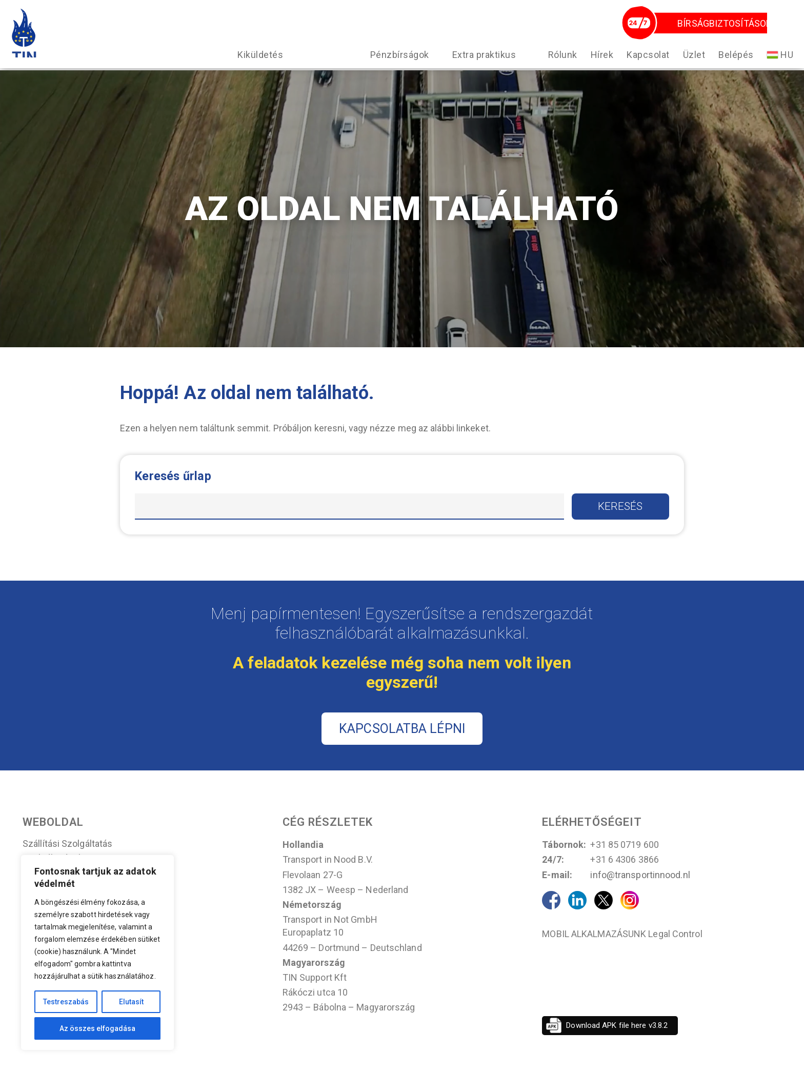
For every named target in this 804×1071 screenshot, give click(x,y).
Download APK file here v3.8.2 (617, 1035)
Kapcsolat (644, 66)
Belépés (732, 66)
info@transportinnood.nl (640, 884)
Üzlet (690, 66)
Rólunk (559, 66)
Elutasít (131, 1002)
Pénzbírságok (396, 66)
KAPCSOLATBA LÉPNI (402, 738)
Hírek (598, 66)
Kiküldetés (256, 66)
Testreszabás (66, 1002)
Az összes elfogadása (97, 1028)
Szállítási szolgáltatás (67, 854)
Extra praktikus (481, 66)
